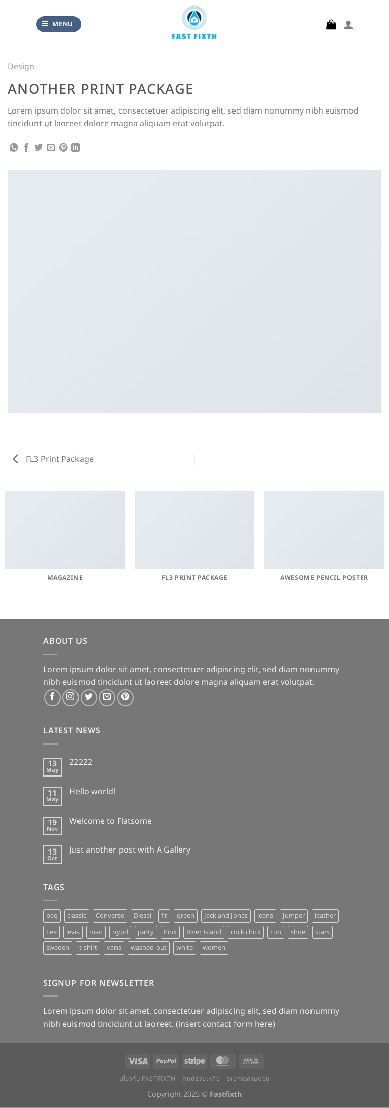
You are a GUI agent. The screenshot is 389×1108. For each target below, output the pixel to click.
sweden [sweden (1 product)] (57, 948)
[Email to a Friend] (51, 148)
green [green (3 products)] (185, 916)
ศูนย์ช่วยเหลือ (201, 1079)
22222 (80, 762)
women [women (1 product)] (214, 948)
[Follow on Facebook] (52, 697)
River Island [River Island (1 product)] (203, 932)
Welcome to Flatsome (110, 821)
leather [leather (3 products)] (325, 916)
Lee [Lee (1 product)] (51, 932)
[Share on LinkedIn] (75, 148)
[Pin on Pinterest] (63, 148)
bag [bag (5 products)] (52, 916)
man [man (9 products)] (96, 932)
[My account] (348, 24)
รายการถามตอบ (248, 1079)
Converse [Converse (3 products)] (110, 916)
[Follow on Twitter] (89, 697)
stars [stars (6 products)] (322, 932)
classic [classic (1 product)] (76, 916)
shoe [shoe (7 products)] (298, 932)
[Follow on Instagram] (70, 697)
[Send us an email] (107, 697)
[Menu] (59, 24)
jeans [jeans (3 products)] (265, 916)
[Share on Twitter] (38, 148)
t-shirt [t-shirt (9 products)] (88, 948)
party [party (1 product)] (146, 932)
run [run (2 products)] (275, 932)
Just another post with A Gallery (129, 850)
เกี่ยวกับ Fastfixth (147, 1079)
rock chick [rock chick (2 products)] (246, 932)
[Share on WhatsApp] (14, 148)
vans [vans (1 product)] (114, 948)
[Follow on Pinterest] (125, 697)
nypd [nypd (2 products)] (120, 932)
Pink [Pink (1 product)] (170, 932)
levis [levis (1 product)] (73, 932)
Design (21, 67)
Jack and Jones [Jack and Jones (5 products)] (226, 916)
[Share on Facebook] (26, 148)
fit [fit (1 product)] (164, 916)
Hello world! (92, 792)
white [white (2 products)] (184, 948)
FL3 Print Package (53, 459)
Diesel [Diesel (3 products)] (142, 916)
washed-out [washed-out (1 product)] (149, 948)
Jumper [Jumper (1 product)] (294, 916)
